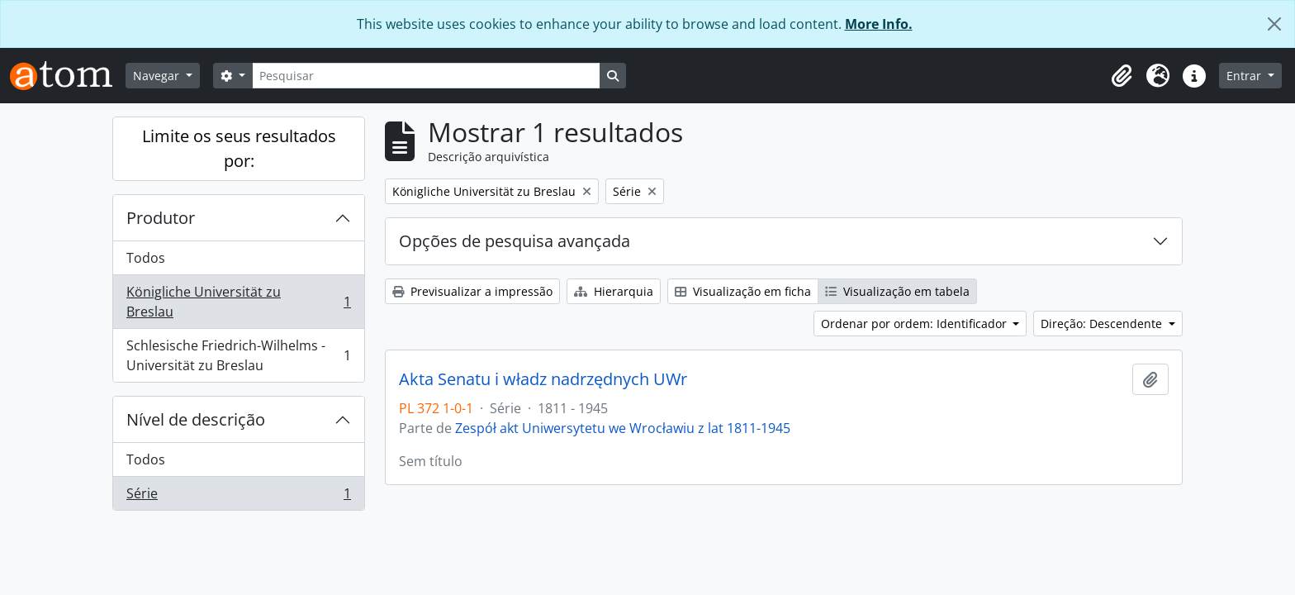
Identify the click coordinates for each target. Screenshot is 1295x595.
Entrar (1245, 75)
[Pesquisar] (426, 75)
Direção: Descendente (1103, 323)
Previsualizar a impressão (472, 291)
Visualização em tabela (897, 291)
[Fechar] (1274, 24)
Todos (145, 258)
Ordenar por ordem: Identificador (915, 323)
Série (238, 496)
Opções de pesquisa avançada (514, 241)
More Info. (879, 24)
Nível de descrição (195, 419)
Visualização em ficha (743, 291)
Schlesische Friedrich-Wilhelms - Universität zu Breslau (238, 355)
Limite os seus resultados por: (239, 148)
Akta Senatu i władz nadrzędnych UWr (543, 379)
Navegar (158, 75)
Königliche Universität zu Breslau (238, 302)
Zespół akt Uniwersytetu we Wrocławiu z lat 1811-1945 (622, 428)
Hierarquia (613, 291)
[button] (1121, 76)
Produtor (160, 218)
